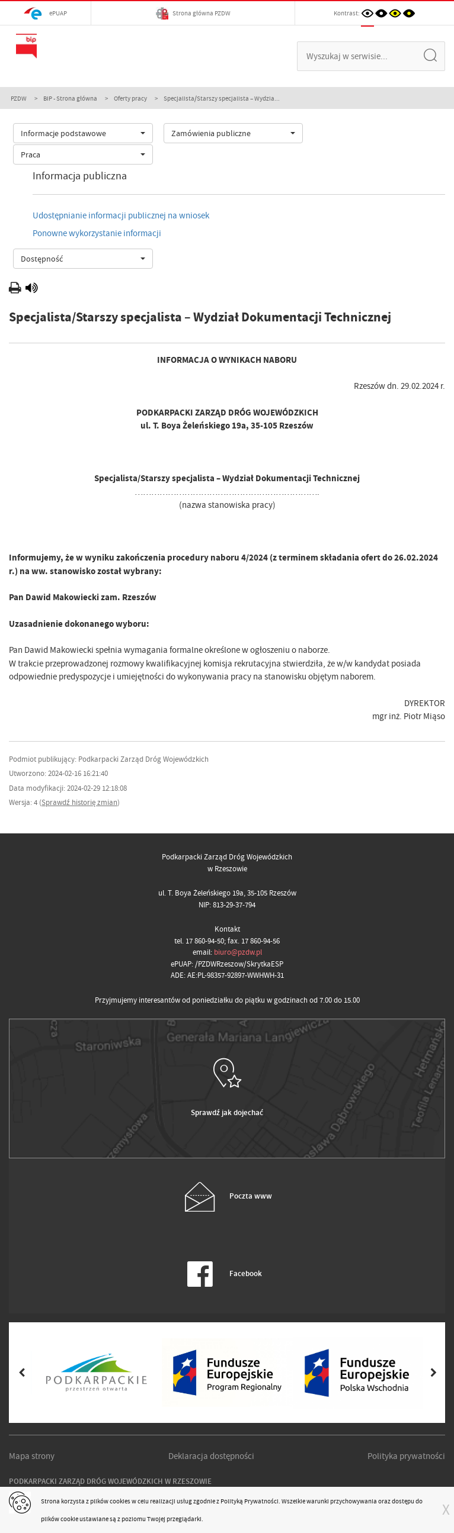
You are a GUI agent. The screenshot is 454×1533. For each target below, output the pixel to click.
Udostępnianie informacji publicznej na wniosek (121, 215)
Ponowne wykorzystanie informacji (97, 233)
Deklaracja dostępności (211, 1456)
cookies (120, 1501)
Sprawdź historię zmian (79, 802)
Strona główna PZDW (193, 13)
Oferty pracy (130, 98)
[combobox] (83, 133)
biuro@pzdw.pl (238, 952)
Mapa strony (32, 1456)
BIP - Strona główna (70, 98)
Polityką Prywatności (249, 1501)
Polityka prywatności (406, 1456)
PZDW (19, 98)
